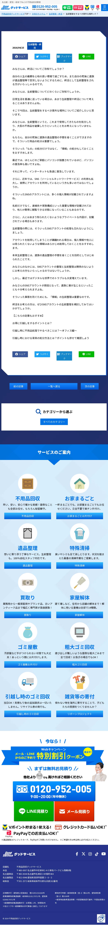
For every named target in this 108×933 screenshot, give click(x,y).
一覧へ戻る (54, 386)
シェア (22, 56)
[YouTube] (103, 854)
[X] (83, 854)
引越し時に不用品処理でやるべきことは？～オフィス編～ (44, 330)
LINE (88, 56)
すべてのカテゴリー (54, 422)
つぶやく (44, 56)
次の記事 (90, 386)
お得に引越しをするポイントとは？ (32, 323)
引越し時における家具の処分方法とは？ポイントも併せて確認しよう (50, 338)
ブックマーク (66, 58)
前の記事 (18, 386)
